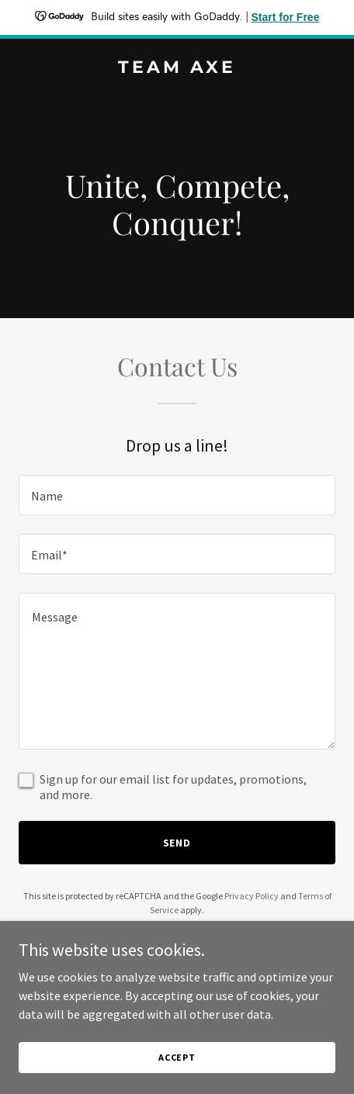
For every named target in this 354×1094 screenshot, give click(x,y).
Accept (177, 1057)
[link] (177, 68)
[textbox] (177, 495)
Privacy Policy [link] (251, 896)
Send (177, 843)
